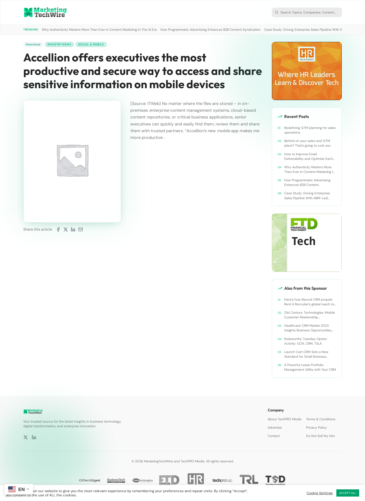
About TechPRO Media (284, 419)
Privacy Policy (316, 427)
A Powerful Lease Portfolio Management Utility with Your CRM (310, 367)
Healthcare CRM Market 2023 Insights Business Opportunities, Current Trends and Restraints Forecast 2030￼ (308, 328)
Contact (274, 436)
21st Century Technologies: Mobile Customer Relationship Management (309, 314)
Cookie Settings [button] (320, 493)
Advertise (275, 427)
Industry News (59, 44)
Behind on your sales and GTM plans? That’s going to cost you (307, 143)
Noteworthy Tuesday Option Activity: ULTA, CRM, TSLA (305, 341)
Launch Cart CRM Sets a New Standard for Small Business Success (306, 354)
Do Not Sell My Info (320, 436)
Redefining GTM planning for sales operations (310, 130)
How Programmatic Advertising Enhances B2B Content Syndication (210, 29)
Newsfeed (33, 44)
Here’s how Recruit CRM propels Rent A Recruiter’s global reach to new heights (309, 301)
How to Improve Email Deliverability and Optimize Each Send (308, 156)
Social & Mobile (91, 44)
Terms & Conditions (320, 419)
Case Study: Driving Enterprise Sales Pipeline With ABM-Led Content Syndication (307, 195)
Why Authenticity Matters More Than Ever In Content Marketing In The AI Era (99, 29)
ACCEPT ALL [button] (347, 493)
